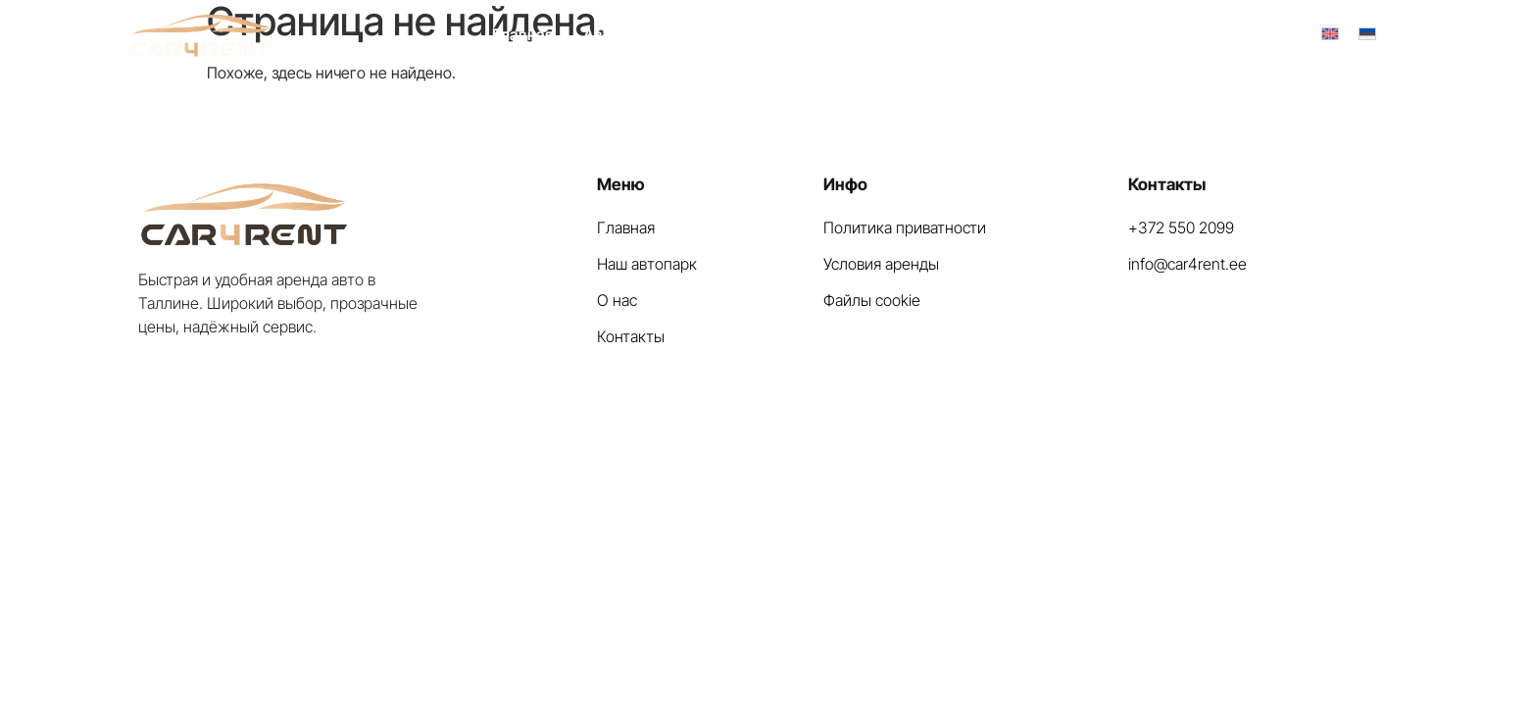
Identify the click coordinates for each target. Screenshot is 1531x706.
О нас (704, 34)
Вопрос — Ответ (815, 34)
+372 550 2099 (1228, 34)
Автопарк (619, 34)
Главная (523, 34)
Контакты (940, 34)
